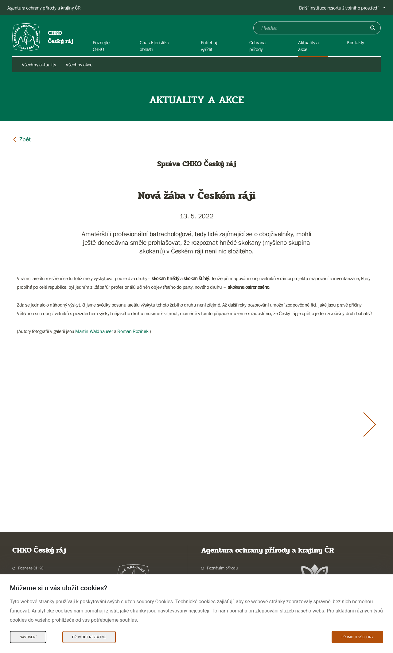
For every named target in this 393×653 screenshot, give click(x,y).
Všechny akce (79, 64)
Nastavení (28, 637)
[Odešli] (372, 28)
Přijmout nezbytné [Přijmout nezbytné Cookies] (89, 637)
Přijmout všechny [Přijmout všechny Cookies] (357, 637)
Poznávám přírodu (222, 567)
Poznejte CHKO (31, 567)
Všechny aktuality (39, 64)
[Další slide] (370, 424)
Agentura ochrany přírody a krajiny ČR (43, 7)
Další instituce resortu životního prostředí (339, 7)
